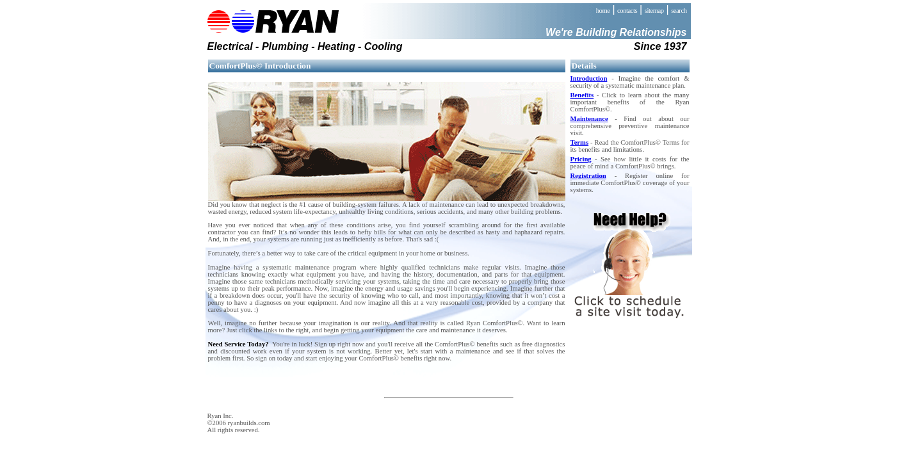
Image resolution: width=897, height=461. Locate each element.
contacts (627, 10)
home (603, 10)
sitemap (654, 10)
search (678, 10)
